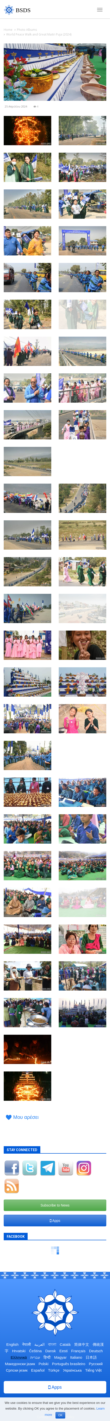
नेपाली (26, 1344)
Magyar (60, 1357)
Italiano (76, 1357)
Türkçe (53, 1370)
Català (65, 1344)
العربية (39, 1344)
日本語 (91, 1357)
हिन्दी (47, 1357)
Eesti (63, 1351)
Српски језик (17, 1370)
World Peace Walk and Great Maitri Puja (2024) (38, 34)
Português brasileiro (68, 1364)
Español (38, 1370)
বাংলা (52, 1344)
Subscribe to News (55, 1205)
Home (8, 30)
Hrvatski (18, 1351)
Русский (96, 1364)
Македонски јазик (20, 1364)
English (12, 1344)
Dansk (50, 1351)
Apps (55, 1221)
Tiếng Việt (93, 1370)
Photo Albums (27, 30)
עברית (35, 1357)
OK (60, 1415)
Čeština (35, 1351)
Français (78, 1351)
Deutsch (96, 1351)
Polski (44, 1364)
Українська (72, 1370)
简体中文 (81, 1344)
